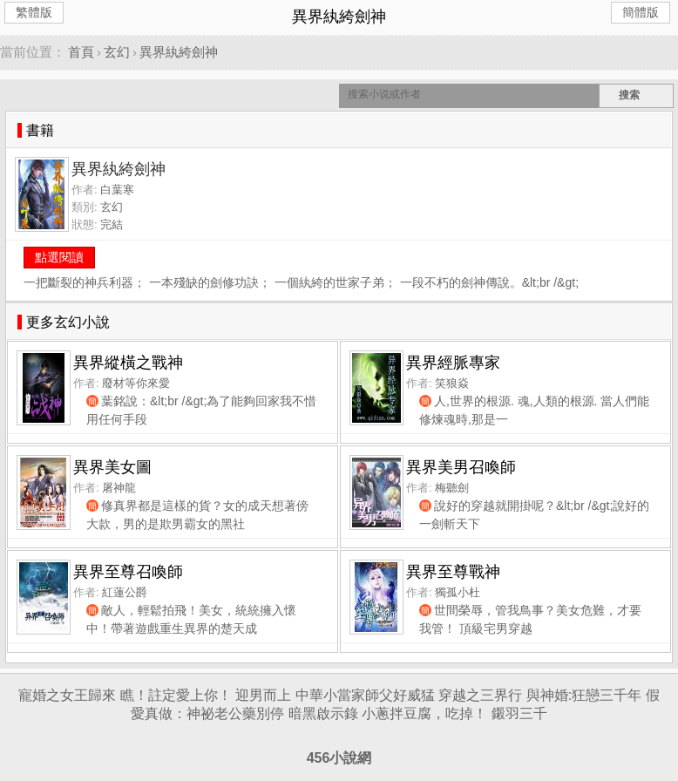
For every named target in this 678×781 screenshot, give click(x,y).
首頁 (81, 51)
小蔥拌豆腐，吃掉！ (424, 713)
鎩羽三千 (519, 713)
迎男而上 (263, 695)
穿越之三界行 (480, 695)
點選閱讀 (59, 257)
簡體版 (640, 12)
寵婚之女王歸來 (67, 695)
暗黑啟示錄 (323, 713)
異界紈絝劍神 (178, 51)
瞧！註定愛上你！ (176, 695)
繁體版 (34, 12)
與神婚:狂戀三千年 (583, 695)
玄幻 (117, 51)
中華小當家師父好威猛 (365, 695)
